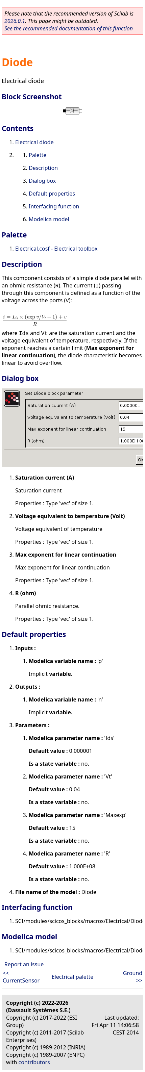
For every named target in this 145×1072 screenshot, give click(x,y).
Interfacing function (54, 206)
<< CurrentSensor (21, 976)
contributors (34, 1062)
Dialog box (42, 180)
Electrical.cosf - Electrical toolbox (56, 248)
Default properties (52, 193)
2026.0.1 (14, 21)
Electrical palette (73, 976)
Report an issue (24, 964)
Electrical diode (34, 142)
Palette (37, 155)
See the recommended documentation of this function (68, 28)
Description (43, 168)
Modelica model (49, 219)
